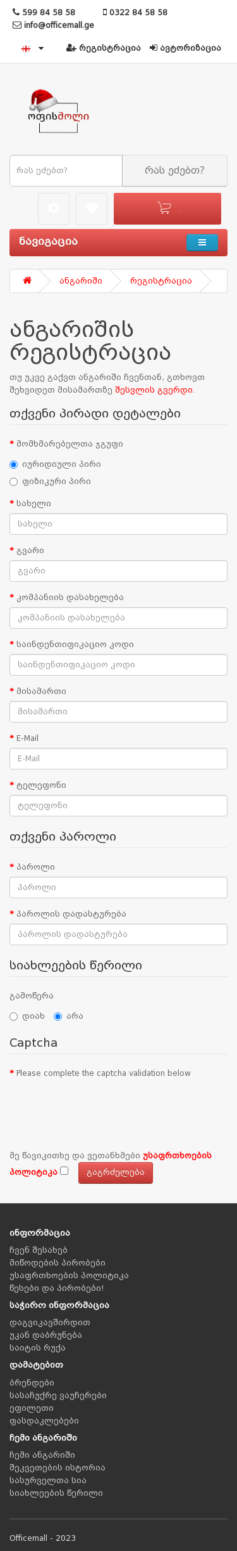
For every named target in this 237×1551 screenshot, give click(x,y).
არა (68, 1016)
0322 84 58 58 (135, 12)
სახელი (33, 503)
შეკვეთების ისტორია (57, 1467)
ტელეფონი (41, 785)
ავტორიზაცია (185, 48)
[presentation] (105, 1107)
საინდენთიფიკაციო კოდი (75, 644)
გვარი (30, 550)
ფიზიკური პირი (50, 481)
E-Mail (27, 738)
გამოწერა (31, 995)
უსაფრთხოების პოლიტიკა (69, 1275)
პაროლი (35, 867)
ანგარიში (80, 281)
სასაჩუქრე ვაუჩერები (58, 1395)
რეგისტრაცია (103, 48)
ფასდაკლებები (44, 1421)
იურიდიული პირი (55, 464)
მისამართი (41, 691)
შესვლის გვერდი (154, 390)
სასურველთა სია (48, 1480)
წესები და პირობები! (56, 1288)
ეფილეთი (31, 1408)
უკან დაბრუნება (45, 1335)
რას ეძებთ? (175, 170)
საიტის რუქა (37, 1348)
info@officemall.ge (53, 25)
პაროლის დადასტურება (71, 914)
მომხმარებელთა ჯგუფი (69, 444)
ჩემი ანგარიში (42, 1455)
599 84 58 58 (44, 12)
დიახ (27, 1016)
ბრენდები (31, 1382)
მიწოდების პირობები (57, 1263)
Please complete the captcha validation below (103, 1073)
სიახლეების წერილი (56, 1493)
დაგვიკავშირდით (49, 1322)
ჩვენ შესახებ (38, 1250)
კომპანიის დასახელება (70, 597)
